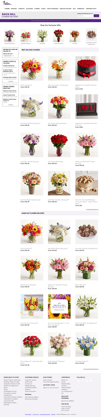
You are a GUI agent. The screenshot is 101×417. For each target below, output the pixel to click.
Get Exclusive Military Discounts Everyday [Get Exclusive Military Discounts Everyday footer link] (32, 398)
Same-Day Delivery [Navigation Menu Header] (65, 8)
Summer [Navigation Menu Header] (7, 8)
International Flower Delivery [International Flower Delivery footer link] (13, 397)
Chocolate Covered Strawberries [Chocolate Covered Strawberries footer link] (10, 394)
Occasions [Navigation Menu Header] (29, 8)
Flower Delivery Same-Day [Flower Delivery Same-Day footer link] (12, 380)
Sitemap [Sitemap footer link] (6, 404)
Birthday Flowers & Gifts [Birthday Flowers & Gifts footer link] (11, 382)
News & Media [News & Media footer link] (66, 387)
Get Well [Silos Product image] (75, 43)
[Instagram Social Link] (83, 382)
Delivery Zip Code (8, 55)
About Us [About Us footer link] (64, 380)
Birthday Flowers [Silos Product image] (26, 43)
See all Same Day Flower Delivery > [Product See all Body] (91, 369)
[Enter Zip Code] (85, 15)
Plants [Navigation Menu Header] (43, 8)
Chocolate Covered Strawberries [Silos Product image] (91, 43)
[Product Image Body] (32, 82)
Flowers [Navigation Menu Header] (37, 8)
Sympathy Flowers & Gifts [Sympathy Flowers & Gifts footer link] (12, 384)
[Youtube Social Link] (91, 382)
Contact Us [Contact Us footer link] (28, 384)
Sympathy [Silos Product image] (42, 43)
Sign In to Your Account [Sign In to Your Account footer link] (51, 388)
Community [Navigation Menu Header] (81, 8)
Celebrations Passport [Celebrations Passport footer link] (11, 399)
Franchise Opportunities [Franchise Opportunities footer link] (51, 382)
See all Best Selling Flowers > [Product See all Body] (92, 209)
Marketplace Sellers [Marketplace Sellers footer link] (10, 403)
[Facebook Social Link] (79, 382)
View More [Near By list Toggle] (11, 81)
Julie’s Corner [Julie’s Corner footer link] (65, 408)
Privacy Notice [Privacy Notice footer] (28, 414)
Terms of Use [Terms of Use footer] (36, 414)
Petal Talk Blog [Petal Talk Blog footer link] (66, 407)
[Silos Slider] (9, 42)
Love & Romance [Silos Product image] (58, 43)
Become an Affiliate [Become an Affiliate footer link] (67, 401)
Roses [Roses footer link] (6, 387)
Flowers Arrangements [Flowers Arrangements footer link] (11, 386)
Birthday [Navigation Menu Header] (14, 8)
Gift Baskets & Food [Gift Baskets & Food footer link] (10, 391)
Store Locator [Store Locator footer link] (47, 380)
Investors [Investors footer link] (64, 389)
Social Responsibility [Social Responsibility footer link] (65, 383)
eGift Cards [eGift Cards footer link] (28, 382)
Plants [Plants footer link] (6, 389)
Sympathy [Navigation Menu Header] (21, 8)
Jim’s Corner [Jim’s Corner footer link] (65, 410)
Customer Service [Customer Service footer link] (30, 380)
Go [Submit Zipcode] (96, 15)
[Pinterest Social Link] (87, 382)
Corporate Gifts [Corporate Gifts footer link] (9, 401)
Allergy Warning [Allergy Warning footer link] (30, 386)
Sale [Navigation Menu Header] (74, 8)
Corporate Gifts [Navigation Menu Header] (91, 8)
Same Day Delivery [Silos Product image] (10, 43)
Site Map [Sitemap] (53, 414)
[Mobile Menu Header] (7, 4)
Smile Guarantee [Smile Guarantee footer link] (30, 391)
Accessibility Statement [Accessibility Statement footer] (45, 414)
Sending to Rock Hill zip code (88, 15)
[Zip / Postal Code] (8, 56)
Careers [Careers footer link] (63, 386)
